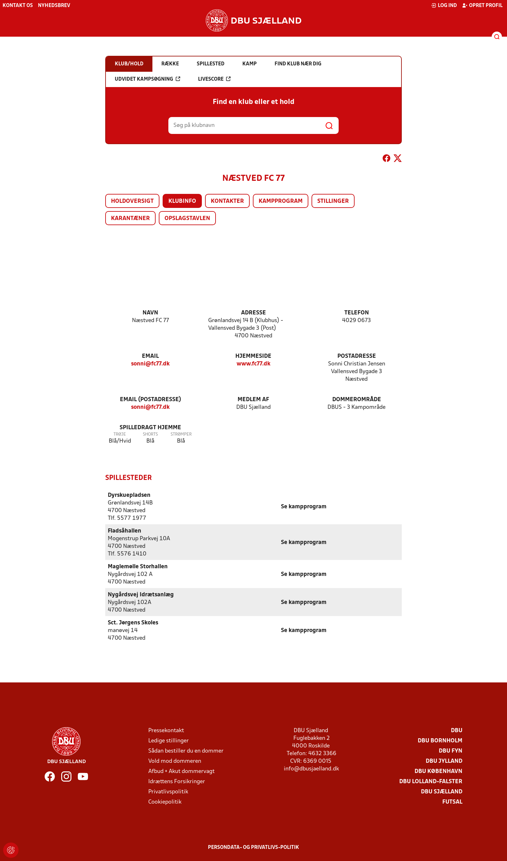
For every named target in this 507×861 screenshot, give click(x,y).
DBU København (438, 771)
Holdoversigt (132, 201)
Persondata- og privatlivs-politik (253, 847)
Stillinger (333, 201)
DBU (456, 730)
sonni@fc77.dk (150, 364)
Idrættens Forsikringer (176, 781)
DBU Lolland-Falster (430, 781)
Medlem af (253, 399)
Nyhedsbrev (54, 6)
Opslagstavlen (187, 218)
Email (150, 356)
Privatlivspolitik (168, 791)
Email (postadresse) (150, 399)
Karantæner (130, 218)
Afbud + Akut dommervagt (181, 771)
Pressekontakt (166, 730)
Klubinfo (182, 201)
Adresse (253, 313)
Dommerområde (356, 399)
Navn (150, 313)
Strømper (181, 434)
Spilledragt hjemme (150, 427)
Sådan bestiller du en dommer (186, 751)
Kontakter (227, 201)
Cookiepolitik (164, 802)
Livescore (214, 79)
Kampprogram (281, 201)
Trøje (120, 434)
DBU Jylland (444, 761)
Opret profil (482, 5)
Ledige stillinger (168, 740)
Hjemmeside (253, 356)
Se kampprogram (304, 506)
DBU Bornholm (440, 740)
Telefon (356, 313)
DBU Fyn (450, 751)
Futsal (452, 802)
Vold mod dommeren (174, 761)
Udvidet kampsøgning (147, 79)
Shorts (150, 434)
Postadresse (356, 356)
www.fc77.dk (253, 364)
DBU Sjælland (441, 791)
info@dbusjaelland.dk (311, 768)
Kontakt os (18, 6)
